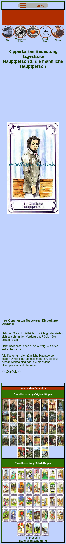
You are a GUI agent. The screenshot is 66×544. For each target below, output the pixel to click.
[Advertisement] (33, 17)
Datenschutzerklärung (33, 540)
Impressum (33, 537)
